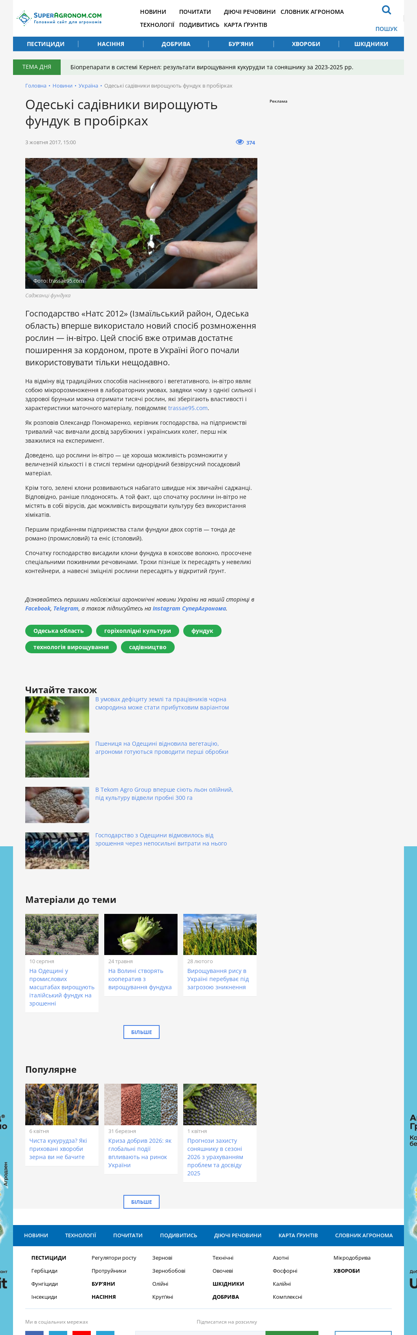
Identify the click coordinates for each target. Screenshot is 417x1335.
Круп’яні (162, 1198)
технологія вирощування (71, 647)
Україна (88, 85)
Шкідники (371, 44)
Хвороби (306, 44)
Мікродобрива (352, 1159)
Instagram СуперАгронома (189, 608)
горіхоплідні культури (137, 631)
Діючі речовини (268, 11)
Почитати (210, 11)
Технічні (223, 1159)
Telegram (66, 608)
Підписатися (292, 1240)
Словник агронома (333, 11)
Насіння (110, 44)
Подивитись (214, 25)
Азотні (281, 1159)
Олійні (160, 1185)
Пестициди (46, 44)
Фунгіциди (44, 1185)
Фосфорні (285, 1172)
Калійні (282, 1185)
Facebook (37, 608)
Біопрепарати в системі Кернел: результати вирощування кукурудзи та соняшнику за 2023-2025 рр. (214, 67)
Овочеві (223, 1172)
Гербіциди (44, 1172)
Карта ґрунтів (263, 25)
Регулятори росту (114, 1159)
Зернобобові (168, 1172)
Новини (164, 11)
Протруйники (109, 1172)
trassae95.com (188, 408)
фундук (202, 631)
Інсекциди (44, 1198)
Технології (168, 25)
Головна (35, 85)
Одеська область (58, 631)
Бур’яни (241, 44)
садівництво (148, 647)
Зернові (162, 1159)
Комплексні (287, 1198)
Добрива (176, 44)
